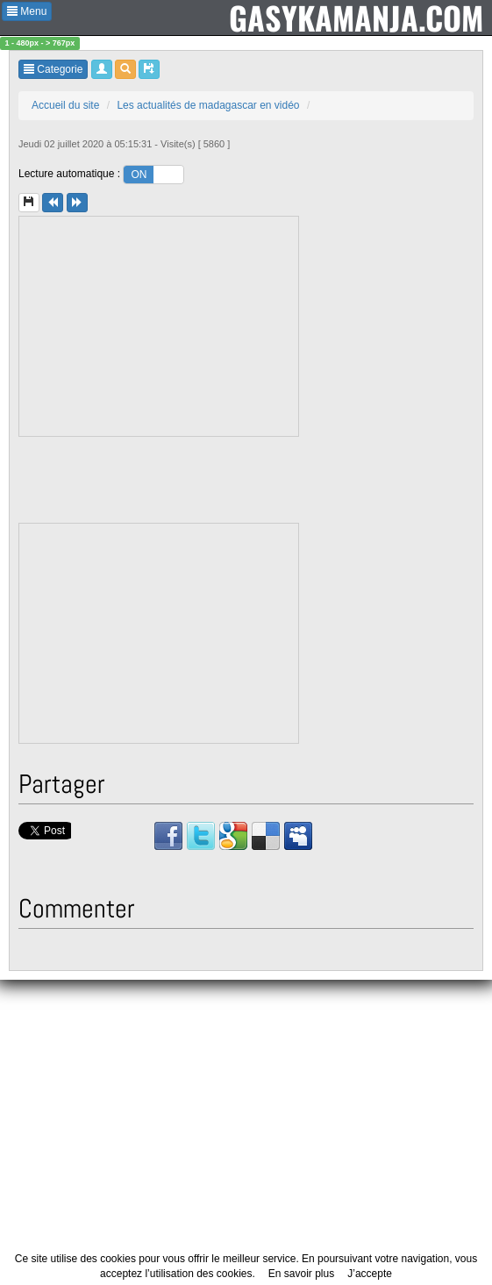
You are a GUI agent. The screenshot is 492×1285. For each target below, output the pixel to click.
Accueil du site (65, 105)
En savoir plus (301, 1273)
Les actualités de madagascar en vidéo (208, 105)
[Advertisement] (159, 326)
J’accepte (369, 1273)
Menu (26, 11)
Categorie (53, 69)
